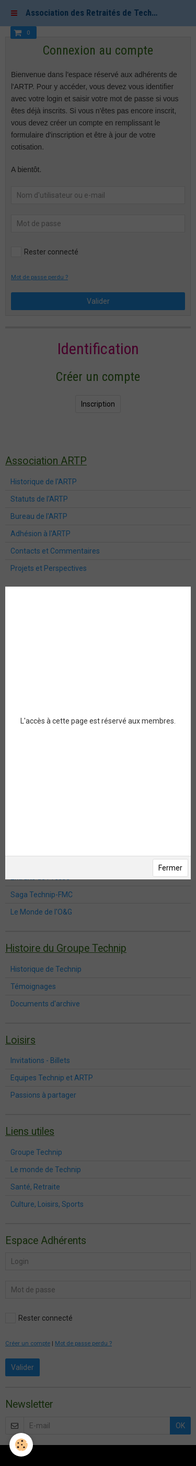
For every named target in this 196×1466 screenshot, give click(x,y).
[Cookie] (21, 1445)
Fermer (170, 868)
